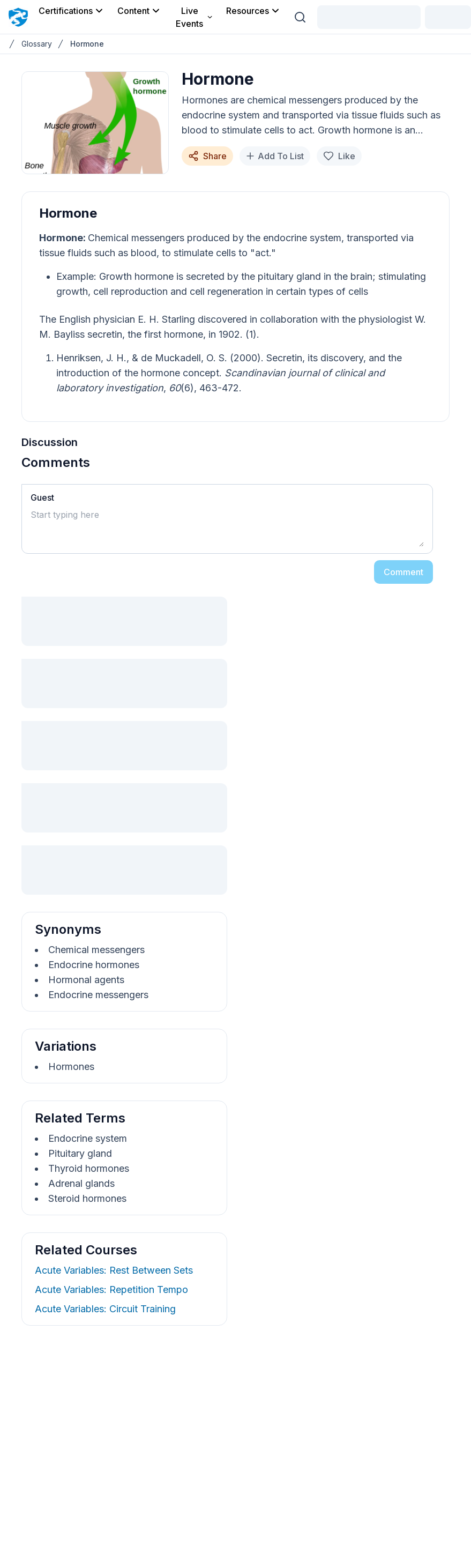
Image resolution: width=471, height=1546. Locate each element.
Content (139, 10)
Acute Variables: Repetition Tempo (111, 1289)
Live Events (194, 17)
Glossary (36, 43)
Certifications (71, 10)
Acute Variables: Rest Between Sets (114, 1270)
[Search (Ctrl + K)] (300, 17)
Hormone (87, 43)
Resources (253, 10)
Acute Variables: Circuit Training (105, 1308)
